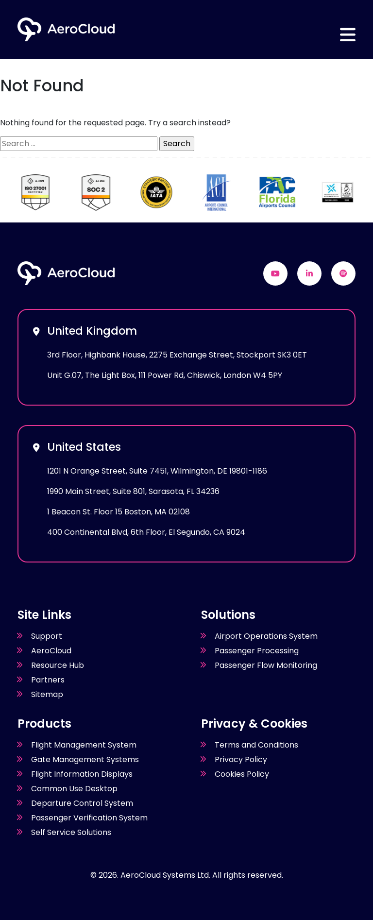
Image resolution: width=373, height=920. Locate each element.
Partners (48, 679)
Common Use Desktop (74, 788)
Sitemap (47, 694)
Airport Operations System (266, 636)
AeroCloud (51, 650)
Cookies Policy (242, 774)
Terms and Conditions (256, 744)
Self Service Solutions (71, 832)
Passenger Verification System (89, 817)
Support (46, 636)
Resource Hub (57, 665)
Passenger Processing (257, 650)
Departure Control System (82, 803)
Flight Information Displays (82, 774)
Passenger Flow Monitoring (266, 665)
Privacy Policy (241, 759)
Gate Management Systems (85, 759)
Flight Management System (83, 744)
